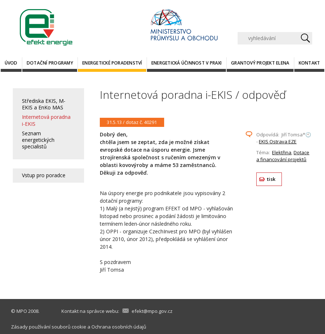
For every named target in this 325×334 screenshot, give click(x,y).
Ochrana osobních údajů (118, 326)
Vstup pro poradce (43, 175)
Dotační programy (50, 63)
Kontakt (309, 63)
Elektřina (281, 152)
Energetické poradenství (112, 63)
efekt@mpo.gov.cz (152, 311)
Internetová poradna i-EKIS (46, 120)
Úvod (11, 63)
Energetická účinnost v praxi (186, 63)
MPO (21, 311)
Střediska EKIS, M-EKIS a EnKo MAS (43, 104)
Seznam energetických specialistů (38, 140)
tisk (271, 179)
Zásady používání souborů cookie (48, 326)
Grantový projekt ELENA (260, 63)
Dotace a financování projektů (282, 156)
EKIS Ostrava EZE (277, 141)
